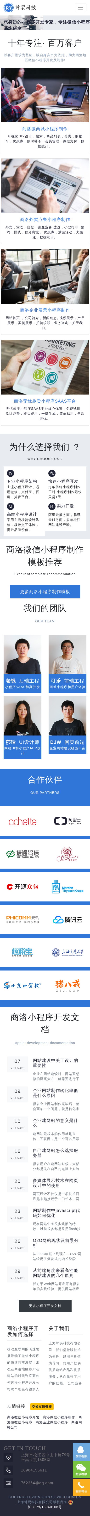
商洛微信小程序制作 (59, 1417)
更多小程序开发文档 (45, 1306)
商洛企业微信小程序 (52, 1422)
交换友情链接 (42, 1406)
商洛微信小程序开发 (23, 1417)
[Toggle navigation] (80, 8)
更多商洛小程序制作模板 (45, 591)
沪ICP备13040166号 (45, 1507)
